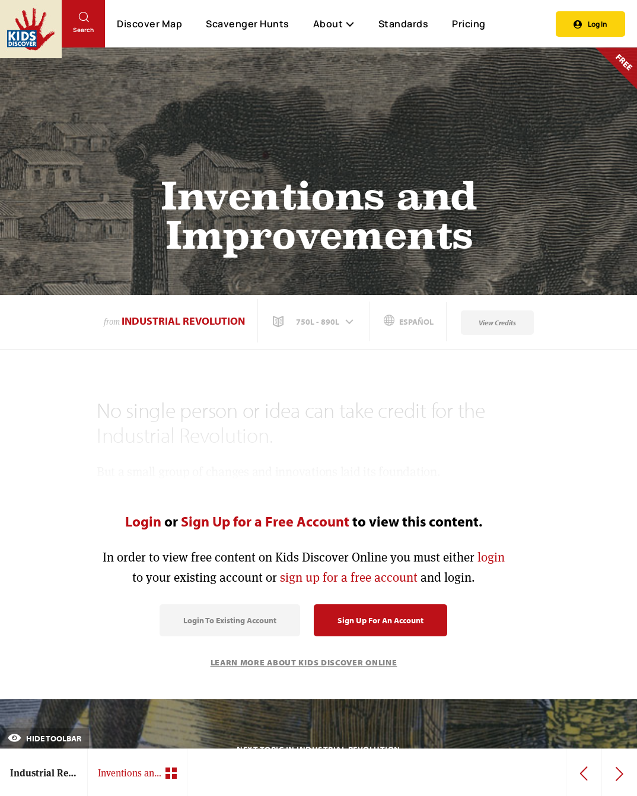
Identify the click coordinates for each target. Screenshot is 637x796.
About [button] (334, 23)
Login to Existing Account (229, 620)
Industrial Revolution (183, 321)
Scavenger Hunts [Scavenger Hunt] (247, 24)
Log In (590, 24)
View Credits (497, 322)
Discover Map (149, 23)
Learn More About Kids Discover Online (304, 662)
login (491, 557)
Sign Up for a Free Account (265, 521)
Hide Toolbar (44, 738)
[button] (314, 321)
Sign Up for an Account (380, 620)
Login (143, 521)
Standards (403, 23)
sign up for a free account (349, 577)
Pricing (469, 23)
